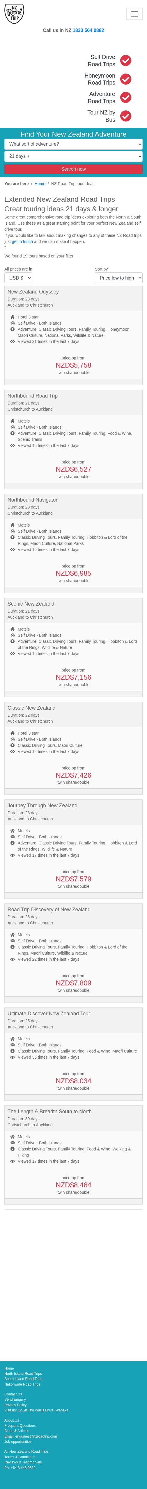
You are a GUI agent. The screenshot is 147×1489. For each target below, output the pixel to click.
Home (40, 183)
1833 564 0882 (88, 30)
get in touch (22, 241)
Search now (73, 169)
